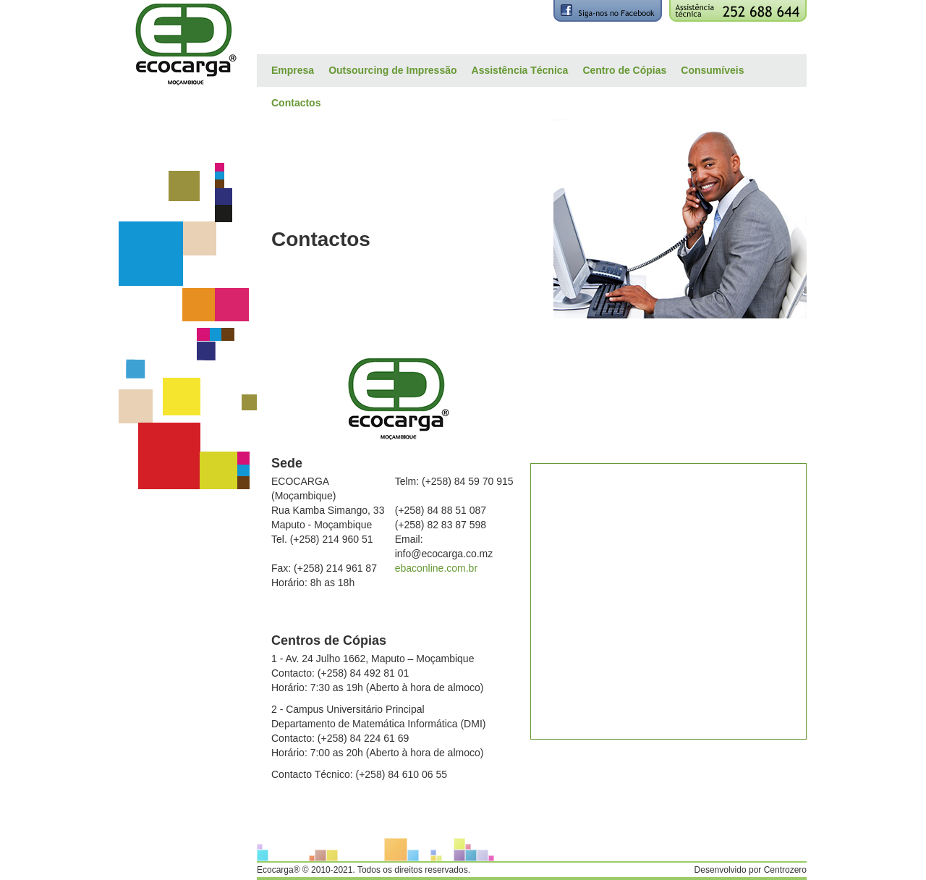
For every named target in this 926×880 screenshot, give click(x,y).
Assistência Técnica (520, 70)
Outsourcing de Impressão (392, 70)
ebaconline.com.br (436, 568)
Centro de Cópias (624, 70)
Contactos (295, 103)
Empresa (292, 70)
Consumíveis (712, 70)
